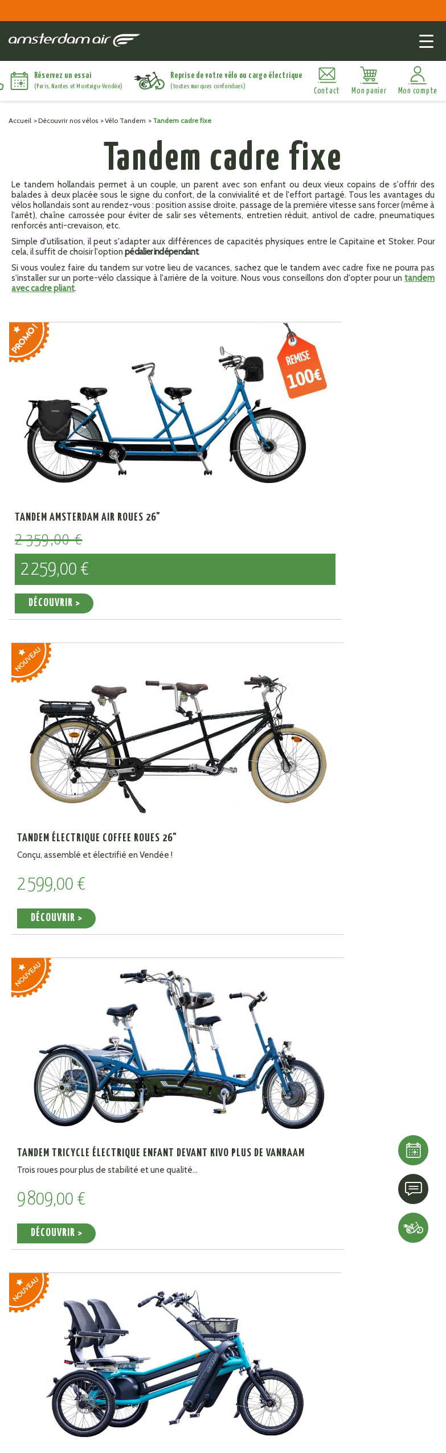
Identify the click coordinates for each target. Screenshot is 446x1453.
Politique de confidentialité (335, 1441)
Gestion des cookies (240, 1441)
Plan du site (81, 1441)
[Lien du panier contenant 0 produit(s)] (369, 81)
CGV (187, 1441)
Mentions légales (141, 1441)
